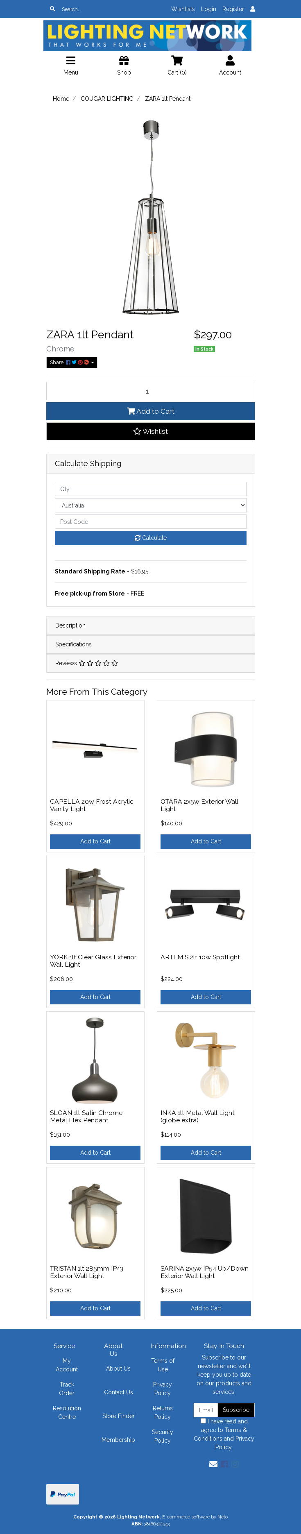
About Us (118, 1368)
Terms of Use (162, 1365)
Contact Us (118, 1392)
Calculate (151, 538)
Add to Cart (150, 411)
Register (233, 9)
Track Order (67, 1388)
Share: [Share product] (70, 362)
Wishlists (183, 9)
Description (70, 625)
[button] (150, 431)
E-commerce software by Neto (195, 1517)
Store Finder (118, 1416)
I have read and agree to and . (224, 1434)
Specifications (73, 644)
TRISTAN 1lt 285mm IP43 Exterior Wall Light (86, 1272)
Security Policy (162, 1436)
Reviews (86, 663)
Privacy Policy (162, 1388)
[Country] (151, 505)
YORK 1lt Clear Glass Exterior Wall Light (93, 961)
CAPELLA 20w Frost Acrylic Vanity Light (92, 805)
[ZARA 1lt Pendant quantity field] (150, 391)
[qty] (151, 489)
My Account (67, 1365)
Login (208, 9)
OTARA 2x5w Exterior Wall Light (199, 805)
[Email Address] (206, 1410)
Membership (118, 1440)
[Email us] (213, 1464)
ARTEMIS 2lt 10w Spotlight (200, 957)
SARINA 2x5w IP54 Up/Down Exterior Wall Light (205, 1272)
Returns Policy (163, 1412)
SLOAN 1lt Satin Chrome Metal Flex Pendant (86, 1116)
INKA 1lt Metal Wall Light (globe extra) (198, 1116)
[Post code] (151, 521)
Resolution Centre (67, 1412)
